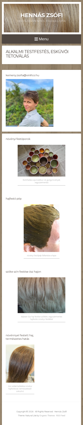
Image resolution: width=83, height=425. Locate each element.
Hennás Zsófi (41, 15)
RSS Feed (60, 415)
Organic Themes (47, 415)
